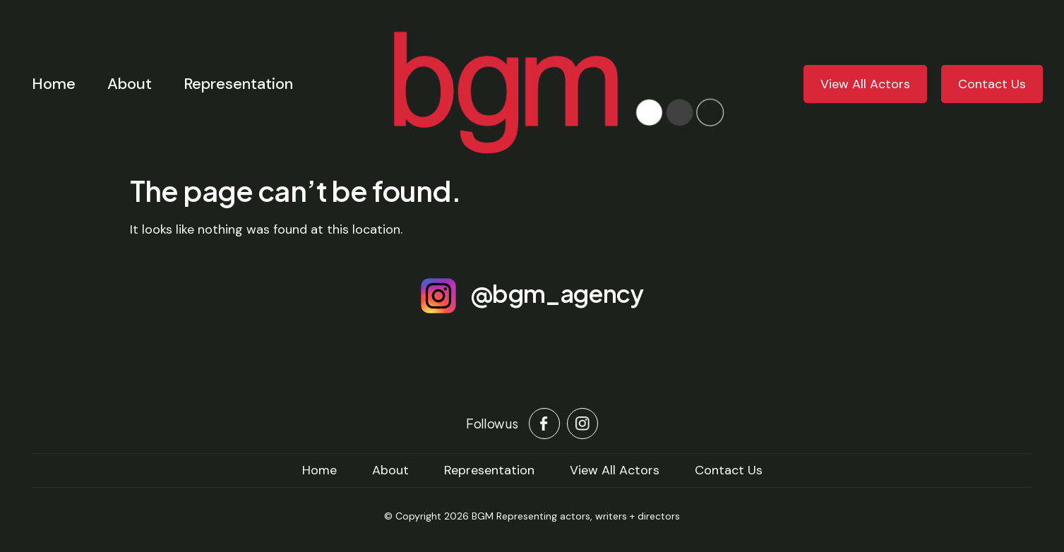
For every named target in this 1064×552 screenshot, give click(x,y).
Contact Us (992, 84)
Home (54, 83)
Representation (238, 83)
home (319, 470)
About (129, 83)
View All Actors (865, 84)
